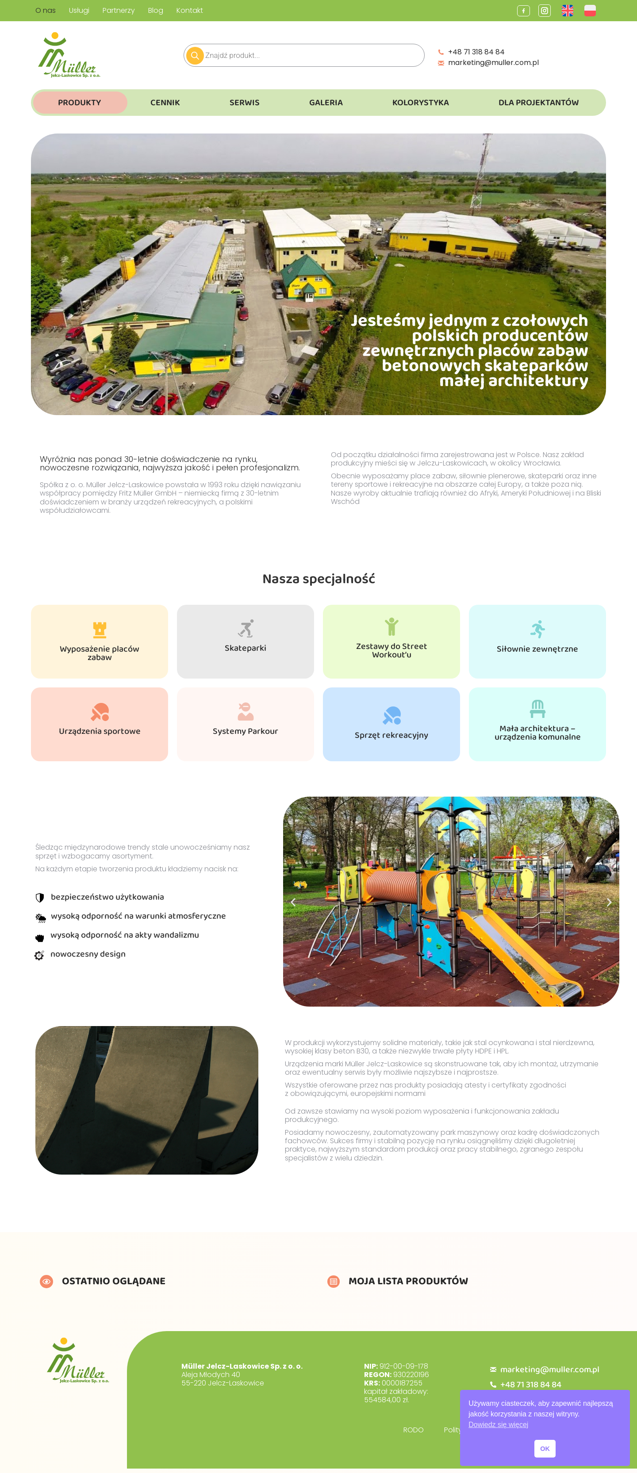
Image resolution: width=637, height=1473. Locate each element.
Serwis (245, 102)
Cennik (165, 102)
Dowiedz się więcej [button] (498, 1424)
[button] (293, 902)
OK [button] (545, 1448)
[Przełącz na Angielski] (568, 11)
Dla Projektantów (539, 102)
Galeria (326, 102)
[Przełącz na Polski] (591, 11)
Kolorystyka (420, 102)
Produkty (79, 102)
